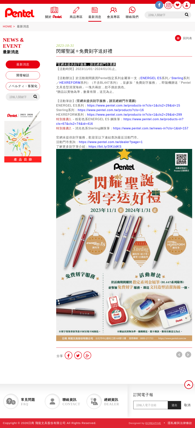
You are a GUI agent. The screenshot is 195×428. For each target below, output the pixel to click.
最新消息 (23, 26)
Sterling (177, 78)
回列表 (183, 38)
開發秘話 (22, 75)
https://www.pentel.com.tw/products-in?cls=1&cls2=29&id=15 (133, 105)
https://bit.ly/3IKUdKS (105, 146)
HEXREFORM (70, 82)
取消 (187, 405)
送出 (174, 405)
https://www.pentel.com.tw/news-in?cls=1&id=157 (151, 128)
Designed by (145, 423)
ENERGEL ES (151, 78)
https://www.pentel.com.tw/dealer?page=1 (111, 142)
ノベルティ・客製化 (23, 86)
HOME (7, 26)
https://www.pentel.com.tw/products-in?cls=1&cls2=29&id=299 (134, 114)
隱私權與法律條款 (180, 423)
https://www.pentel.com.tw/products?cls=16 (111, 110)
